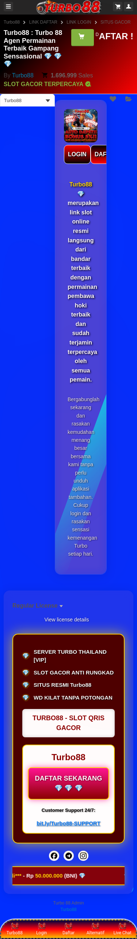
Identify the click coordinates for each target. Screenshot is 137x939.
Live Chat (122, 928)
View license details (67, 619)
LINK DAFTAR (43, 22)
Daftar (68, 928)
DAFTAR (106, 154)
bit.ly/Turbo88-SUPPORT (68, 823)
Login (41, 928)
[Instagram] (83, 856)
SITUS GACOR (115, 22)
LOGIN (77, 154)
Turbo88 (12, 22)
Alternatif (95, 928)
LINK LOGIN (78, 22)
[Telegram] (69, 856)
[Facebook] (54, 856)
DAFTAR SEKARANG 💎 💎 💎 (68, 783)
